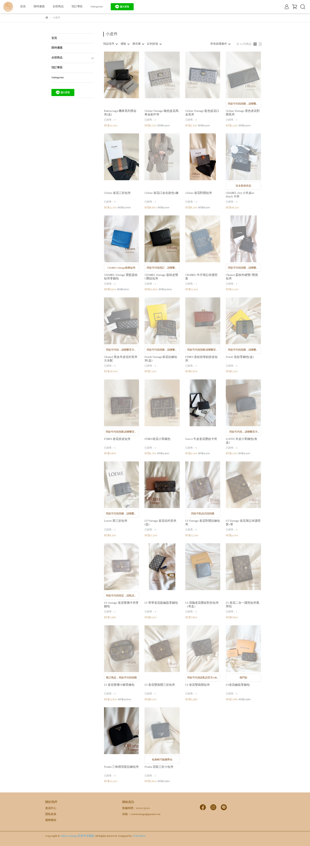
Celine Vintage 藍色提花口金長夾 (202, 112)
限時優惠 (39, 6)
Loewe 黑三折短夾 (115, 521)
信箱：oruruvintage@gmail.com (141, 814)
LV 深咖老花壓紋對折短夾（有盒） (202, 604)
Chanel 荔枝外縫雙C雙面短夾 (242, 276)
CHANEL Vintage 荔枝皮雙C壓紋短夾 (161, 276)
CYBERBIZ (139, 836)
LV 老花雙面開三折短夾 (160, 685)
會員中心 (50, 808)
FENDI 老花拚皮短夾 (117, 439)
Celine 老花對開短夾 (198, 193)
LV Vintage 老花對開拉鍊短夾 (202, 522)
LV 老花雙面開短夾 (197, 685)
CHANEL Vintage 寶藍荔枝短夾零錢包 (121, 276)
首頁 (23, 6)
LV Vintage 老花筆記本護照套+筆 (243, 522)
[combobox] (110, 44)
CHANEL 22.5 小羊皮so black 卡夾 (240, 194)
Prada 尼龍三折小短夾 (159, 767)
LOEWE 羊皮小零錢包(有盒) (241, 440)
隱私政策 (50, 814)
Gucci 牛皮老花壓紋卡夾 (201, 439)
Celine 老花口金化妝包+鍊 (162, 193)
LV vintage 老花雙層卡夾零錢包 (121, 604)
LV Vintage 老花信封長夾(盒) (160, 522)
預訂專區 (77, 6)
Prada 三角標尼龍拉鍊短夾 (121, 767)
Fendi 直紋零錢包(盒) (240, 357)
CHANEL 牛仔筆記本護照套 (201, 276)
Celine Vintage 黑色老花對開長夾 (243, 112)
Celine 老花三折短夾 (117, 193)
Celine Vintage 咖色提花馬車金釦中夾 (162, 112)
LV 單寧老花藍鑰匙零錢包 (161, 603)
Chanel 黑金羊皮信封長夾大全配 (120, 358)
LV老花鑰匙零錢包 (238, 685)
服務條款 (50, 820)
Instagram (97, 6)
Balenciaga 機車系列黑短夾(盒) (120, 112)
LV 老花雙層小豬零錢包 (119, 685)
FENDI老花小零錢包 (157, 439)
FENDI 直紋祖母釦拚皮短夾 (201, 358)
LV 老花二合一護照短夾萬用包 (242, 604)
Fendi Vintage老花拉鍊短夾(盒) (161, 358)
